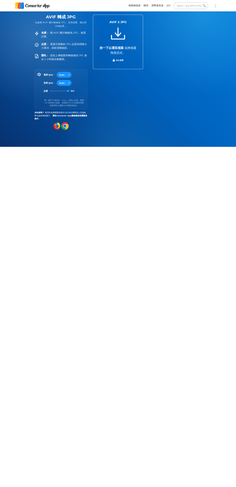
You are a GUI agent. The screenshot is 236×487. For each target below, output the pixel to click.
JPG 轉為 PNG (164, 373)
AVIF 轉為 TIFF (102, 382)
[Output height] (64, 83)
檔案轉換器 (135, 5)
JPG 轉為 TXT (138, 382)
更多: (216, 6)
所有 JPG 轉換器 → (192, 400)
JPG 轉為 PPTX (189, 382)
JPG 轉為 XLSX (163, 382)
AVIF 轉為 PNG (50, 373)
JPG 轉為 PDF (138, 373)
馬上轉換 (162, 448)
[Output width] (64, 75)
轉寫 (146, 5)
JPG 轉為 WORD (190, 373)
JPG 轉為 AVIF (164, 390)
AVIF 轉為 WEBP (50, 382)
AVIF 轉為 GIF (76, 382)
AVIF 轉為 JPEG (76, 373)
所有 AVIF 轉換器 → (105, 400)
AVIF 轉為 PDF (102, 373)
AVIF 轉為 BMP (50, 390)
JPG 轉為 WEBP (138, 390)
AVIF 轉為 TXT (77, 390)
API (168, 5)
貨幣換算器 (157, 5)
